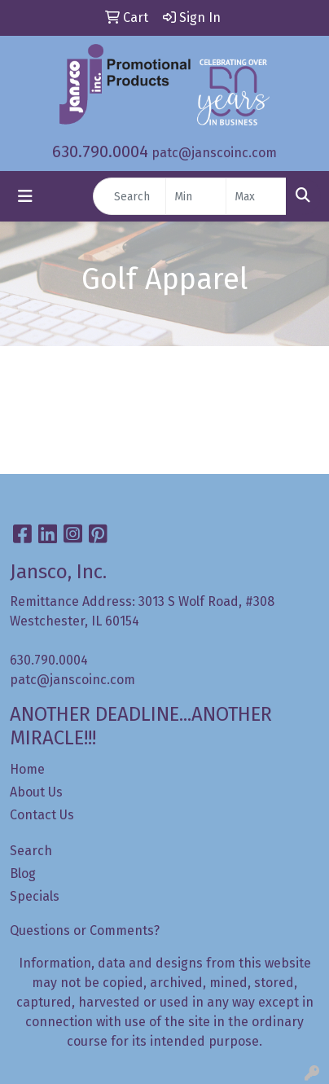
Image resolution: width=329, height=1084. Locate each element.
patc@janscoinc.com (214, 152)
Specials (34, 896)
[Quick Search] (129, 196)
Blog (23, 873)
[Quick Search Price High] (256, 196)
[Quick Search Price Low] (195, 196)
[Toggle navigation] (25, 196)
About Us (36, 792)
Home (27, 769)
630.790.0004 (100, 151)
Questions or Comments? (85, 930)
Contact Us (42, 815)
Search (31, 850)
